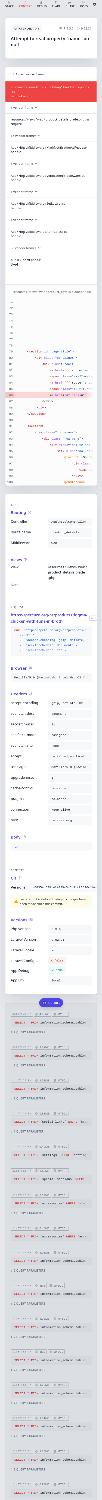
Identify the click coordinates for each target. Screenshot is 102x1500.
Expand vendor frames (29, 74)
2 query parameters (28, 1032)
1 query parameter (27, 1132)
